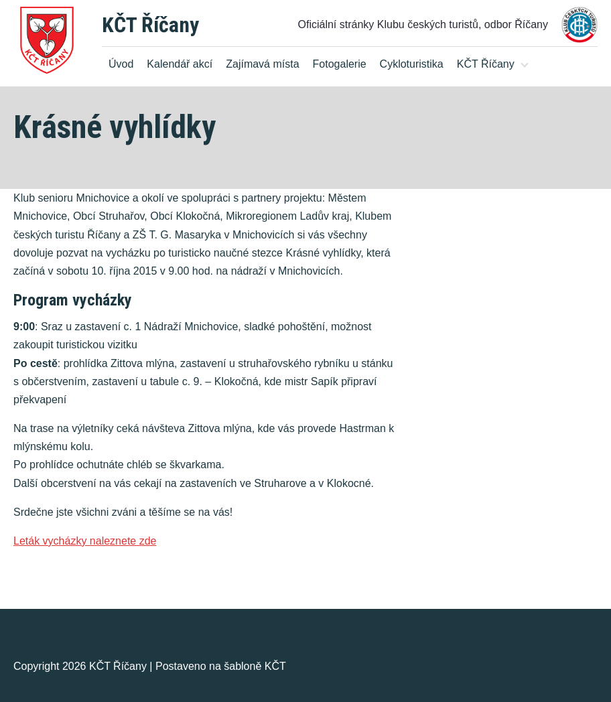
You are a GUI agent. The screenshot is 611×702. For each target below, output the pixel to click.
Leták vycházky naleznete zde (84, 541)
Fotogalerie (339, 64)
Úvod (121, 64)
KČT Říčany (150, 25)
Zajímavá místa (262, 64)
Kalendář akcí (179, 64)
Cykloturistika (412, 64)
